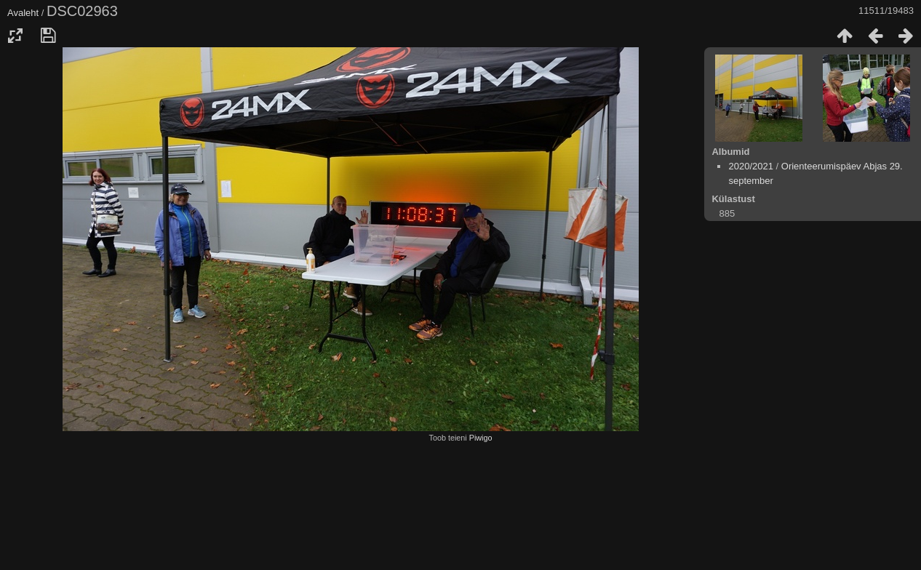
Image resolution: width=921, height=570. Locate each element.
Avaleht (23, 12)
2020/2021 (750, 166)
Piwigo (481, 437)
